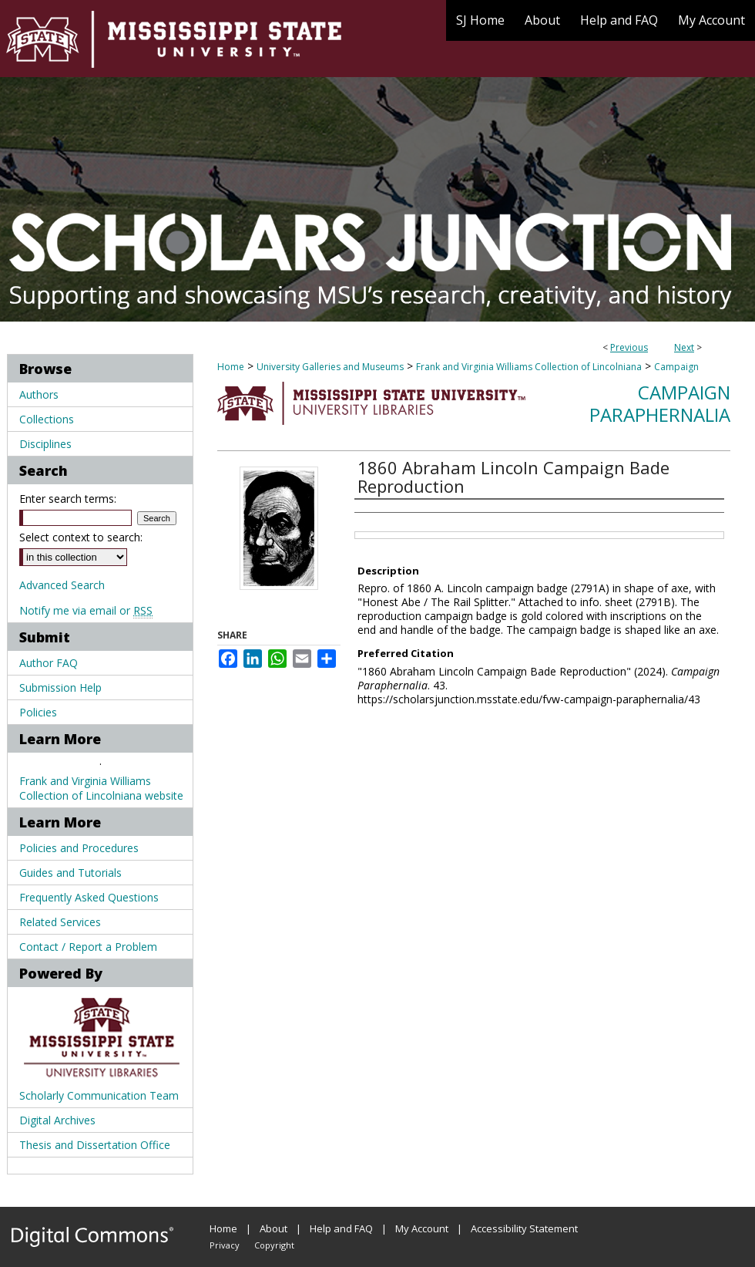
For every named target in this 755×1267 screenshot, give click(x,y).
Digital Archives (57, 1120)
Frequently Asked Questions (89, 897)
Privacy (225, 1245)
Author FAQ (48, 662)
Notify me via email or (86, 610)
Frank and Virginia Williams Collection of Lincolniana (529, 366)
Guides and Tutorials (70, 872)
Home (230, 366)
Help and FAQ (341, 1228)
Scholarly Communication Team (99, 1095)
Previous (629, 347)
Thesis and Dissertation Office (94, 1144)
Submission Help (60, 687)
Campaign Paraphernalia (659, 403)
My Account (421, 1228)
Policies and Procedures (79, 848)
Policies (38, 712)
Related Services (60, 922)
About (273, 1228)
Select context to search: (81, 537)
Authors (39, 394)
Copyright (274, 1245)
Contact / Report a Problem (88, 946)
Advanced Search (62, 585)
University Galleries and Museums (330, 366)
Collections (46, 419)
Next (684, 347)
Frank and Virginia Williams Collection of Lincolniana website (101, 788)
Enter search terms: (67, 498)
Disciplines (45, 443)
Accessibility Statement (524, 1228)
